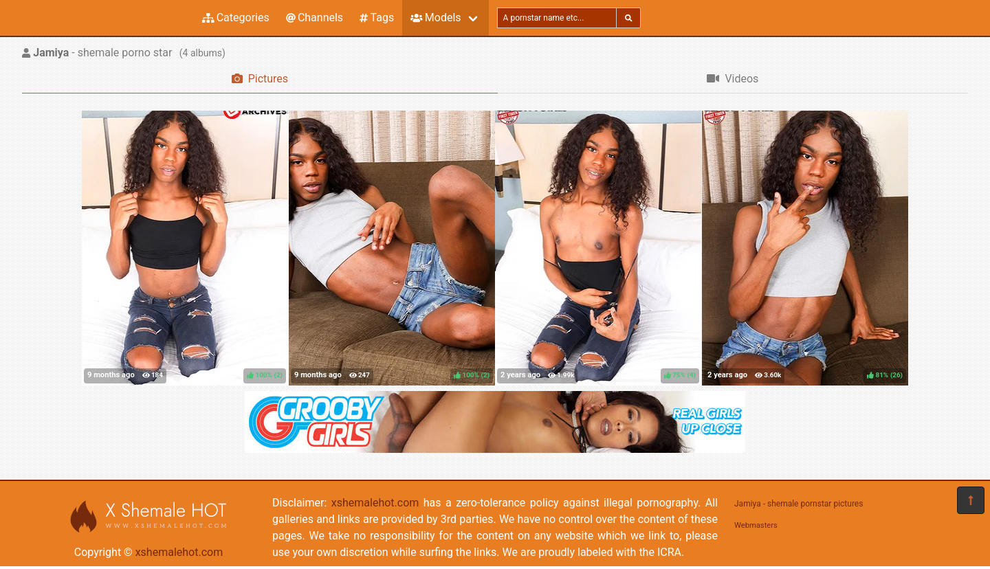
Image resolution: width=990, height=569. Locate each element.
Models (435, 17)
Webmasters (756, 525)
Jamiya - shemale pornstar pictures (798, 504)
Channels (314, 17)
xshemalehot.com (179, 552)
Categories (236, 17)
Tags (377, 17)
